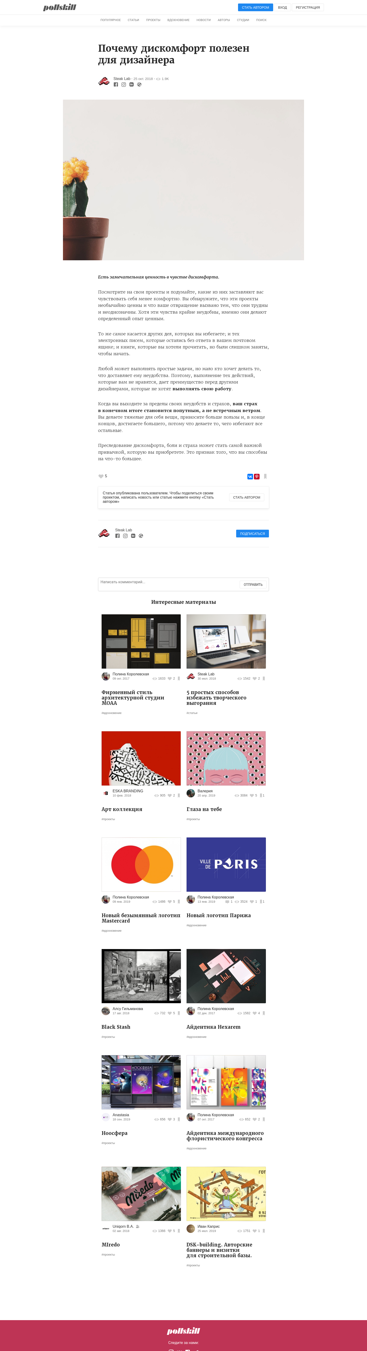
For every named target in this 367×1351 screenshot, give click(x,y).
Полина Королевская (131, 674)
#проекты (108, 819)
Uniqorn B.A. (123, 1226)
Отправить (253, 585)
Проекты (153, 20)
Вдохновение (178, 20)
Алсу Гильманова (128, 1009)
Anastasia (121, 1115)
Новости (204, 20)
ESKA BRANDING (128, 791)
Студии (243, 20)
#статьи (192, 713)
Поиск (261, 20)
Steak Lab (122, 79)
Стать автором (255, 7)
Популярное (110, 20)
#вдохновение (111, 713)
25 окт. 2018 (143, 79)
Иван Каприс (209, 1226)
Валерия (205, 791)
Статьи (133, 20)
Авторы (224, 20)
